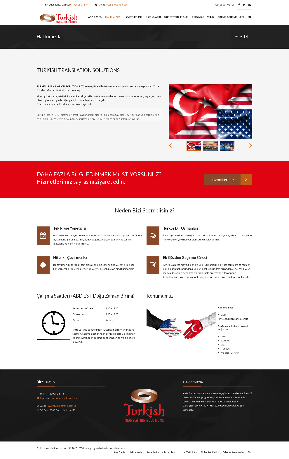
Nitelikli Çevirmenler (70, 257)
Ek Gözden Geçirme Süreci (185, 257)
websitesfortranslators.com (111, 448)
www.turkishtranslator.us (62, 405)
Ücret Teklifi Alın (176, 17)
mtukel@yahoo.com (117, 4)
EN (249, 17)
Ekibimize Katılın (203, 17)
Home (238, 36)
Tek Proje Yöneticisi (69, 228)
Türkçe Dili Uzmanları (180, 228)
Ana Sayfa (95, 17)
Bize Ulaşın (153, 17)
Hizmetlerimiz (133, 17)
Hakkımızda (112, 17)
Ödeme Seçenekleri (230, 17)
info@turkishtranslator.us (233, 318)
